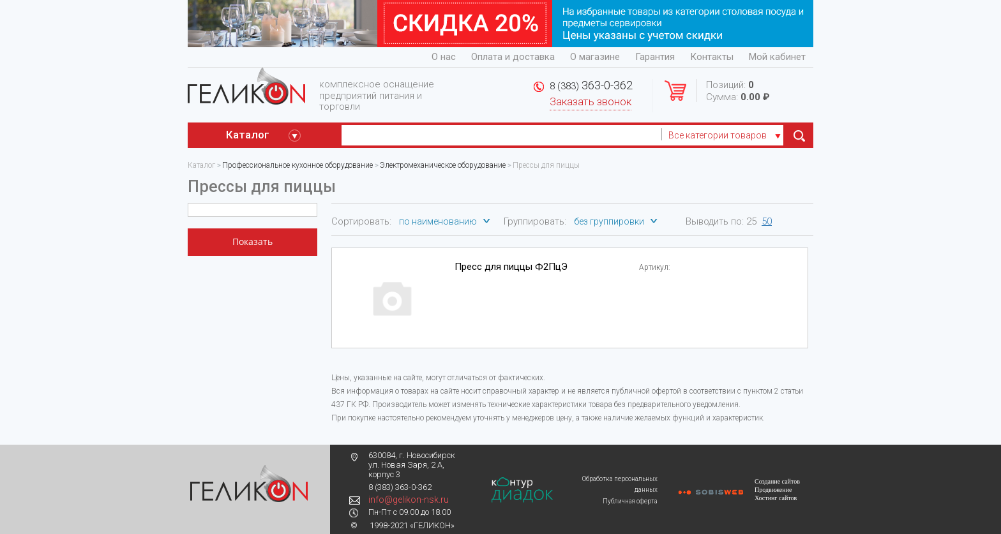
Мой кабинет (777, 57)
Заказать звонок (590, 102)
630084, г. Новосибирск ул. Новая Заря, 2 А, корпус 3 (411, 464)
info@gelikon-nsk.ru (408, 499)
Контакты (712, 57)
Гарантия (655, 57)
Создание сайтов (777, 481)
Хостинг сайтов (776, 497)
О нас (444, 57)
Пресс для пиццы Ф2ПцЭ (511, 266)
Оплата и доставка (513, 57)
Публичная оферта (630, 501)
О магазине (595, 57)
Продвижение (773, 489)
